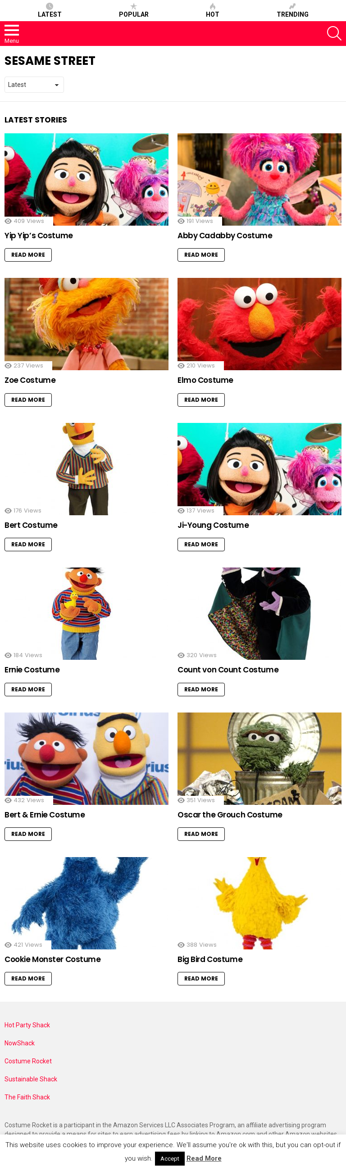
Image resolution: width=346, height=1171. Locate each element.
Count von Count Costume (228, 669)
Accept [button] (169, 1158)
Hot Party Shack (27, 1025)
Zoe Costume (30, 380)
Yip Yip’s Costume (39, 235)
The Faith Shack (27, 1097)
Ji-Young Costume (213, 525)
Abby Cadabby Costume (225, 235)
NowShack (20, 1043)
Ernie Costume (32, 669)
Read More (28, 255)
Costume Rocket (28, 1061)
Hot (212, 10)
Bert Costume (31, 525)
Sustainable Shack (31, 1079)
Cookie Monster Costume (53, 959)
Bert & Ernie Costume (45, 814)
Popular (134, 10)
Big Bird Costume (210, 959)
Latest (50, 10)
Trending (293, 10)
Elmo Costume (205, 380)
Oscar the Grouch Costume (230, 814)
